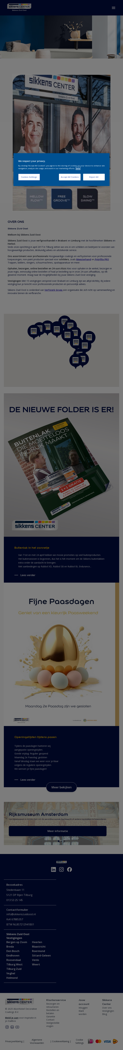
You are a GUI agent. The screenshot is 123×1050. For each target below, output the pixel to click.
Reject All (93, 177)
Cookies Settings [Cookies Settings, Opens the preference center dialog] (29, 177)
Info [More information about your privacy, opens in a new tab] (78, 168)
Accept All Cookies (70, 177)
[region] (61, 169)
